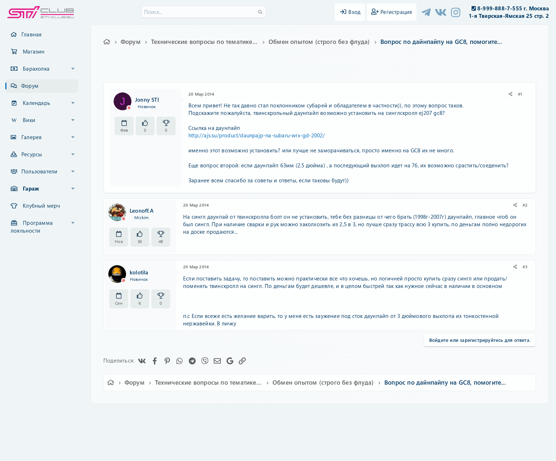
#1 (520, 94)
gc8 (367, 70)
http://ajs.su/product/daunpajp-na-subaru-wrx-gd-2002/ (256, 135)
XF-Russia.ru (32, 429)
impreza (384, 70)
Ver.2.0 (140, 414)
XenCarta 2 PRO (250, 434)
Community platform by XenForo (278, 423)
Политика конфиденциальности (326, 414)
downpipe (331, 70)
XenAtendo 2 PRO (250, 440)
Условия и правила (261, 414)
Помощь (380, 414)
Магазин (34, 51)
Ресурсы (31, 154)
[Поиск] (203, 12)
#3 (525, 266)
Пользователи (39, 171)
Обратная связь (215, 414)
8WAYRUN (310, 434)
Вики (29, 119)
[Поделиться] (510, 94)
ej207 (352, 70)
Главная (31, 34)
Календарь (36, 102)
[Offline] (128, 107)
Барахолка (36, 68)
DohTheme (296, 451)
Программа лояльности (32, 226)
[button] (73, 69)
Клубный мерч (41, 205)
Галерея (31, 137)
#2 (525, 205)
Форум (29, 85)
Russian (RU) (174, 414)
